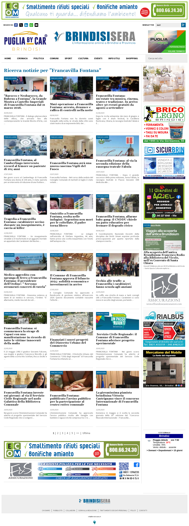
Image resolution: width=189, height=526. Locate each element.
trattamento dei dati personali (113, 510)
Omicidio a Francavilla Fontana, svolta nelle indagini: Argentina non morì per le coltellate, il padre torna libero (71, 219)
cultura (83, 58)
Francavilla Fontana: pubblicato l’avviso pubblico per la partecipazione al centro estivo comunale (70, 400)
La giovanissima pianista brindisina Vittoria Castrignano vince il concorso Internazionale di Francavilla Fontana (117, 398)
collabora (70, 510)
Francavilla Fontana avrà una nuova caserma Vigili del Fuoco (70, 166)
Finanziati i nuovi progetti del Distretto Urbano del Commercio (69, 343)
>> (78, 433)
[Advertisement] (164, 409)
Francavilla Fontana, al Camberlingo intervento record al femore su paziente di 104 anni (25, 164)
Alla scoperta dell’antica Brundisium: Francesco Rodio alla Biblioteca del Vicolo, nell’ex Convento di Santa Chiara (164, 258)
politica (39, 58)
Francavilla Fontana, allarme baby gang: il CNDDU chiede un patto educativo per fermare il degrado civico (116, 221)
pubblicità (57, 510)
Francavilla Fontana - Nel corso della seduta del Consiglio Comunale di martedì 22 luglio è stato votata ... (71, 180)
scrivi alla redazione (87, 510)
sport (68, 58)
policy (133, 510)
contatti (143, 510)
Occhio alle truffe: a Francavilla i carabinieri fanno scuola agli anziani (114, 284)
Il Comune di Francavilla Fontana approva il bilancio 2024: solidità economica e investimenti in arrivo (70, 280)
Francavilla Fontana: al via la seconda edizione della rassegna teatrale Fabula (116, 164)
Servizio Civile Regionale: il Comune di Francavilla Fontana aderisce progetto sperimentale (116, 339)
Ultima (86, 433)
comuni (54, 58)
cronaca (22, 58)
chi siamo (46, 510)
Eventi (98, 58)
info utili (114, 58)
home (8, 58)
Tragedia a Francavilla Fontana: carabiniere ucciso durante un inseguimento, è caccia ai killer (24, 223)
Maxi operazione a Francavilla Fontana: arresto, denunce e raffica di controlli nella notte (71, 107)
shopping (132, 58)
